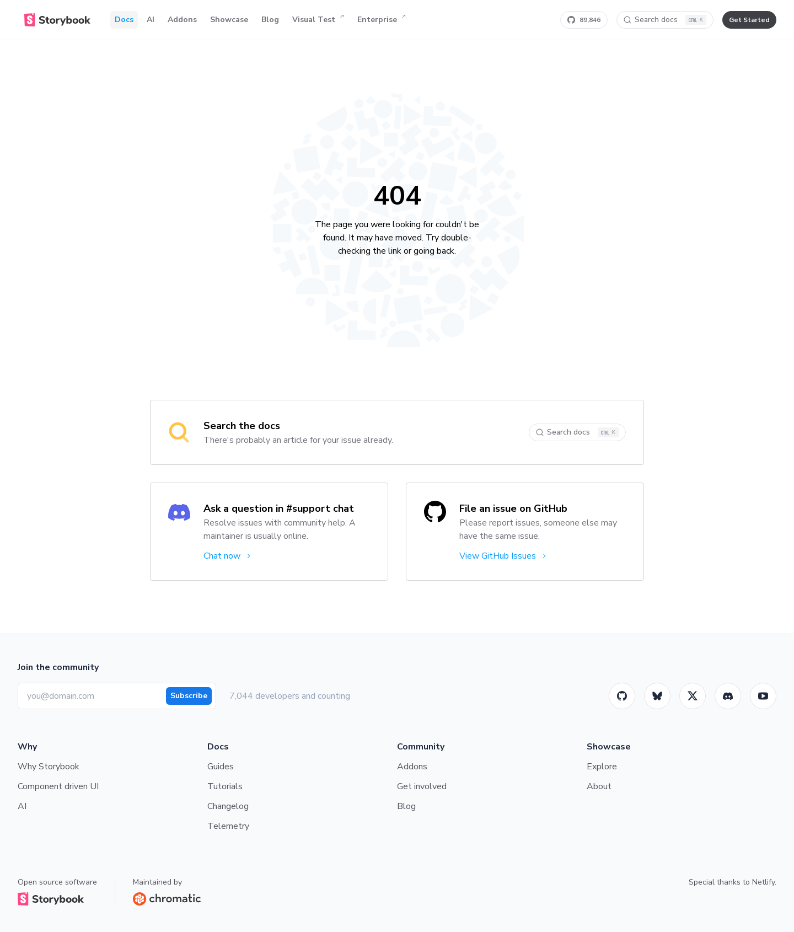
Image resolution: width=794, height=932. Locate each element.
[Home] (57, 20)
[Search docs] (664, 20)
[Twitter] (692, 696)
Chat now (228, 556)
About (599, 786)
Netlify (763, 882)
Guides (220, 766)
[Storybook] (728, 696)
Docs (124, 19)
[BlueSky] (657, 696)
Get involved (422, 786)
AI (150, 19)
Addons (182, 19)
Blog (270, 19)
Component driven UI (58, 786)
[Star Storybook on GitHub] (584, 20)
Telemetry (228, 826)
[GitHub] (622, 696)
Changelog (228, 806)
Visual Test (318, 20)
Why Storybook (48, 766)
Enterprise (381, 20)
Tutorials (225, 786)
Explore (602, 766)
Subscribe (188, 695)
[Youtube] (763, 696)
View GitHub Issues (503, 556)
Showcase (229, 19)
